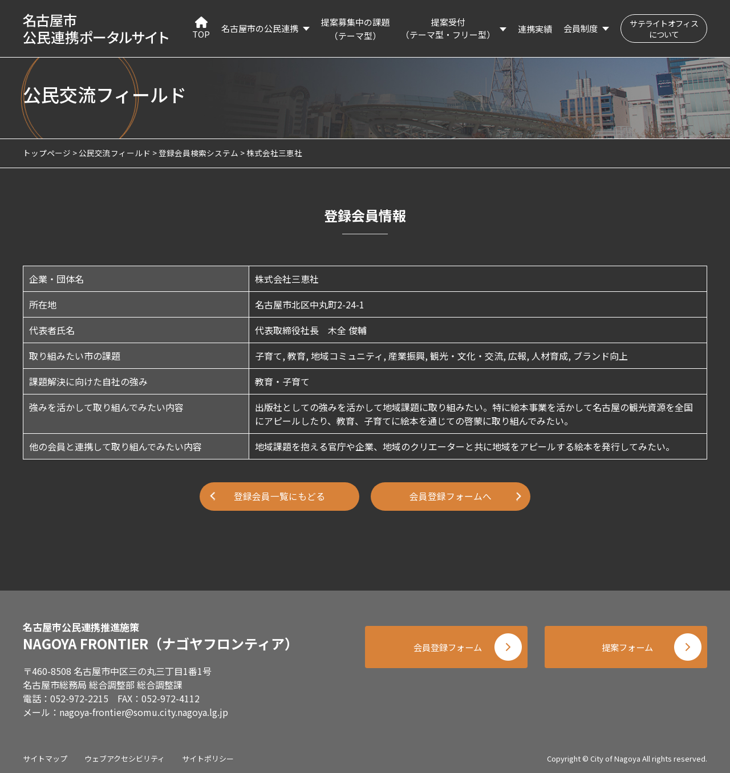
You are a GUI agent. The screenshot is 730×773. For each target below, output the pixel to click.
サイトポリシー (208, 755)
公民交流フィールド (115, 152)
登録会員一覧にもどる (279, 496)
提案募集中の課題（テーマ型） (355, 29)
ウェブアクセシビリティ (124, 755)
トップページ (47, 152)
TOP (201, 28)
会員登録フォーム (444, 646)
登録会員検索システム (198, 152)
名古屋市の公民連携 (259, 28)
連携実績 (535, 29)
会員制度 (580, 28)
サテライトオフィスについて (664, 29)
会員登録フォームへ (450, 496)
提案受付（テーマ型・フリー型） (448, 28)
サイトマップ (45, 755)
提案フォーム (627, 646)
